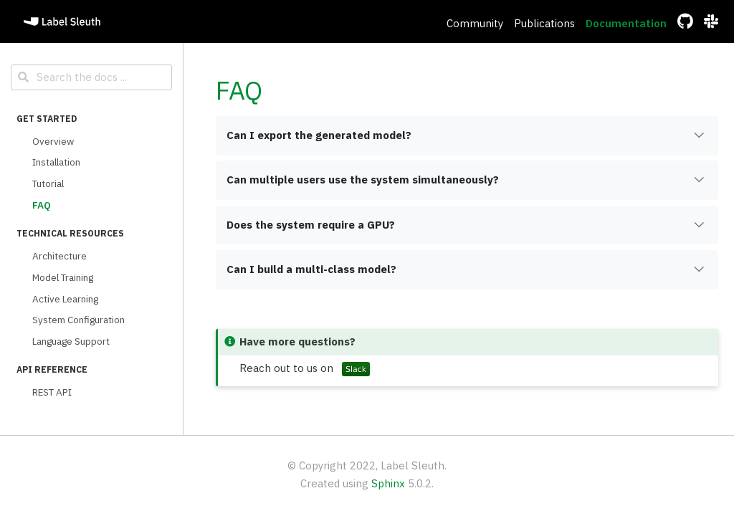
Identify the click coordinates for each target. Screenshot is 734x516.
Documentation (626, 23)
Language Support (71, 341)
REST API (52, 392)
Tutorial (48, 183)
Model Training (62, 277)
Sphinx (388, 483)
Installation (56, 162)
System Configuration (78, 319)
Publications (544, 23)
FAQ (41, 205)
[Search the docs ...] (91, 77)
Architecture (59, 255)
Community (475, 23)
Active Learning (65, 298)
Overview (53, 141)
